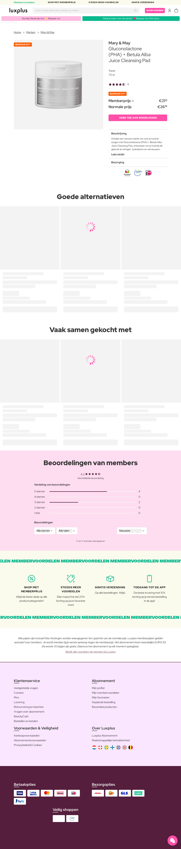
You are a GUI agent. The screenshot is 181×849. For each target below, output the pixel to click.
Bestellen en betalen (26, 721)
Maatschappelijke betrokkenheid (111, 740)
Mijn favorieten (101, 697)
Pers (16, 697)
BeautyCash (21, 716)
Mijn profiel (98, 688)
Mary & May (47, 32)
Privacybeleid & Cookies (28, 745)
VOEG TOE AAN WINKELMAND (138, 117)
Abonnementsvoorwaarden (30, 740)
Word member (154, 10)
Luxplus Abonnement (104, 735)
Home (17, 32)
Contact (19, 693)
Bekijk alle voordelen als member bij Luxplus (91, 652)
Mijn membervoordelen (105, 693)
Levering (19, 702)
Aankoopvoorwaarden (27, 735)
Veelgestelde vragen (26, 688)
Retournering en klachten (29, 707)
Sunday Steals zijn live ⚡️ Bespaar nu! (41, 18)
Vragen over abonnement (29, 711)
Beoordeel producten (104, 707)
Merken (30, 32)
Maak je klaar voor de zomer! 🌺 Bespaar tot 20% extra (131, 18)
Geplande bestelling (103, 702)
